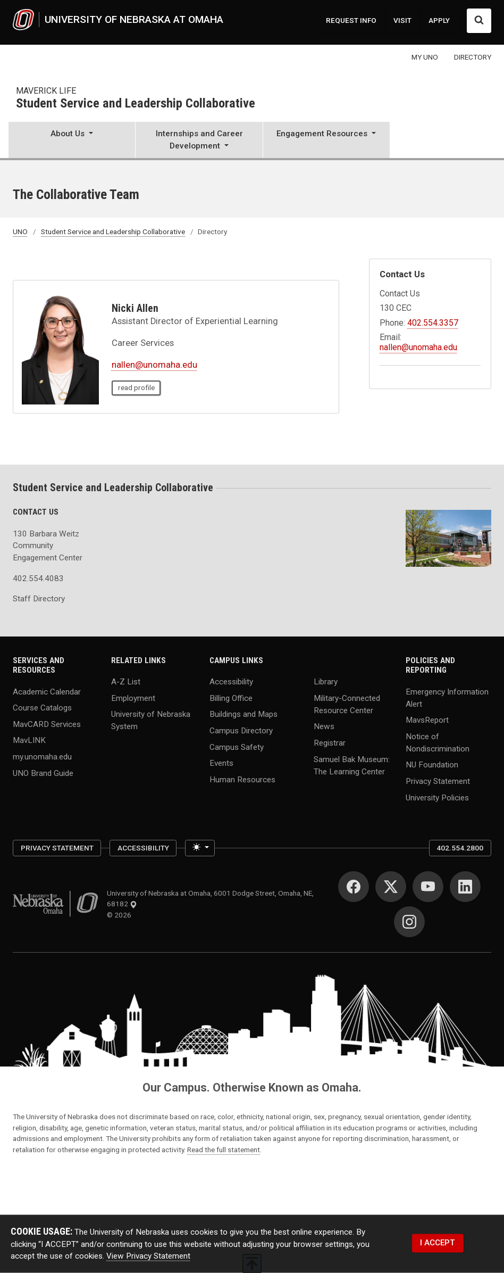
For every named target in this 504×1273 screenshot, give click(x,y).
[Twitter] (390, 886)
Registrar (330, 743)
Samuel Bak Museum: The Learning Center (352, 765)
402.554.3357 (432, 323)
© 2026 (121, 915)
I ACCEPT (437, 1242)
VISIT (402, 20)
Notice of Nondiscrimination (437, 742)
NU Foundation (432, 765)
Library (326, 682)
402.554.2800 (459, 848)
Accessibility (231, 682)
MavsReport (427, 720)
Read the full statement (223, 1149)
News (324, 726)
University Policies (437, 797)
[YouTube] (428, 886)
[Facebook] (353, 886)
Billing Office (231, 697)
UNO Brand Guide (43, 773)
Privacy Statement (438, 781)
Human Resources (242, 779)
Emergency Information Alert (447, 697)
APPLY (439, 20)
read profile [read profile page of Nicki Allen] (136, 387)
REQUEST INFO (351, 20)
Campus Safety (236, 746)
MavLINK (29, 740)
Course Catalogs (42, 708)
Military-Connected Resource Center (347, 704)
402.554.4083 (38, 578)
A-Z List (125, 682)
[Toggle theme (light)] (200, 848)
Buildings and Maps (243, 714)
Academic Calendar (47, 691)
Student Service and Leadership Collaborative (135, 104)
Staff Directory (39, 599)
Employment (133, 697)
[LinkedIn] (465, 886)
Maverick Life (46, 91)
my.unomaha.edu (42, 757)
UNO (20, 231)
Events (221, 763)
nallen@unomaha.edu (154, 365)
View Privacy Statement (148, 1256)
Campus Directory (241, 730)
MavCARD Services (47, 724)
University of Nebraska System (150, 720)
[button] (72, 141)
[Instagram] (409, 921)
